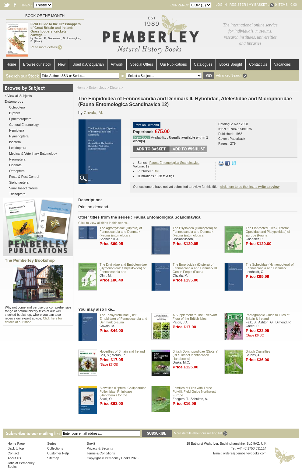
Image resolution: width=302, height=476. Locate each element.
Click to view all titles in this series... (104, 223)
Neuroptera (17, 159)
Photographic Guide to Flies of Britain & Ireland (267, 316)
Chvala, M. (93, 112)
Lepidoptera (17, 148)
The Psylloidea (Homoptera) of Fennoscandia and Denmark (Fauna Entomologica (195, 231)
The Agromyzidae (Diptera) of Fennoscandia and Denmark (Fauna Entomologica (121, 231)
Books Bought (230, 64)
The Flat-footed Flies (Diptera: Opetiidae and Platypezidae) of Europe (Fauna (268, 231)
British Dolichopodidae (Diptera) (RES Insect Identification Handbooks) (195, 355)
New (61, 64)
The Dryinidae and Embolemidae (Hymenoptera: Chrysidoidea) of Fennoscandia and (123, 268)
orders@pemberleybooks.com (244, 453)
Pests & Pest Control (24, 176)
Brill (156, 171)
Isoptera (15, 142)
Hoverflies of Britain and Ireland (122, 351)
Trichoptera (17, 194)
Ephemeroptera (20, 119)
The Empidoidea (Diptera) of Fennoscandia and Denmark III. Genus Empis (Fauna (195, 268)
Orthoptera (17, 171)
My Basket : (261, 4)
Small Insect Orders (23, 188)
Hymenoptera (19, 136)
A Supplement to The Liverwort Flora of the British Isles (195, 316)
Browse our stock (37, 64)
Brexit (91, 443)
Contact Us (258, 64)
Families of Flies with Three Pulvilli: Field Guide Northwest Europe (194, 391)
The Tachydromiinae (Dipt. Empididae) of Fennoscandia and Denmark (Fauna (123, 318)
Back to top (16, 448)
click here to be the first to (249, 186)
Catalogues (203, 64)
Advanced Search (231, 75)
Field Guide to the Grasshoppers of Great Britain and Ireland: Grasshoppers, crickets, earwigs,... (55, 29)
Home (11, 64)
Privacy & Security (100, 448)
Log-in (221, 4)
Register (238, 4)
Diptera (115, 87)
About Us (14, 458)
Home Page (16, 443)
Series (51, 443)
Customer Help (58, 453)
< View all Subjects (18, 96)
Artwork (117, 64)
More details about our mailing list (200, 433)
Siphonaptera (18, 182)
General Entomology (24, 124)
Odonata (15, 165)
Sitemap (53, 458)
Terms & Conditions (101, 453)
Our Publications (173, 64)
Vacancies (282, 64)
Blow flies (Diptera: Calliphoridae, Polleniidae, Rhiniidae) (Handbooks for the (123, 391)
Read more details (46, 47)
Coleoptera (17, 107)
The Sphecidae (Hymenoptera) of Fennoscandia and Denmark (270, 266)
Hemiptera (16, 130)
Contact (13, 453)
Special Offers (141, 64)
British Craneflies (258, 351)
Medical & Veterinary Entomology (33, 153)
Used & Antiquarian (88, 64)
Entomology (97, 87)
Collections (55, 448)
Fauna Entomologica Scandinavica (174, 162)
